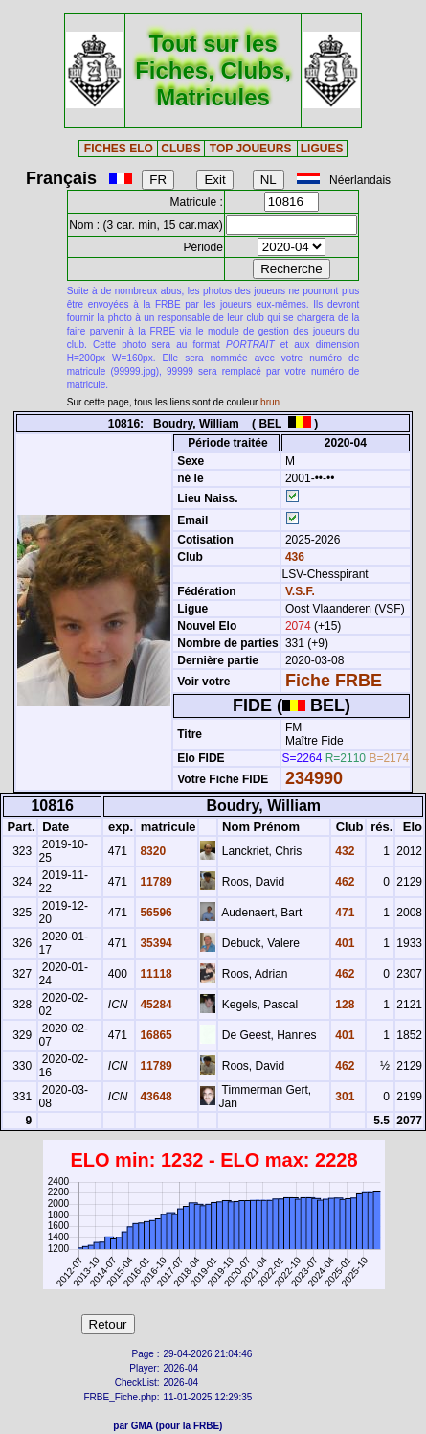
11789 (154, 882)
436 (293, 557)
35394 (154, 943)
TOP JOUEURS (251, 148)
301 (343, 1096)
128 (343, 1004)
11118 (154, 974)
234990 (314, 778)
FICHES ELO (118, 148)
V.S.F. (300, 591)
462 (343, 882)
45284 (154, 1004)
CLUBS (180, 148)
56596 (154, 912)
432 (343, 851)
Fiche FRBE (333, 680)
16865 (154, 1035)
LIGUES (322, 148)
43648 (154, 1096)
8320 (151, 851)
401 (343, 943)
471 (343, 912)
